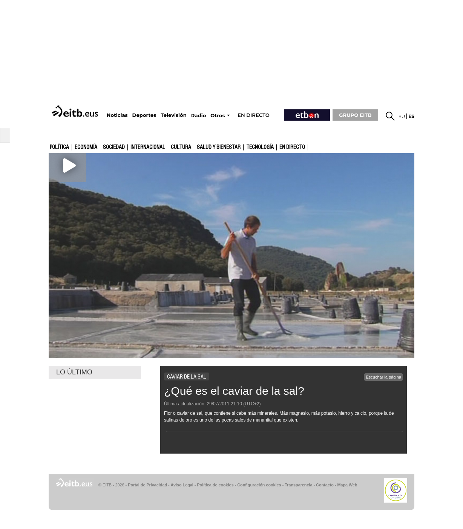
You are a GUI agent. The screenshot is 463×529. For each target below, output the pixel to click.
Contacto (325, 485)
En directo (292, 147)
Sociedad (114, 147)
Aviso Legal (182, 485)
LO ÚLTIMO (74, 372)
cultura (181, 147)
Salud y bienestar (219, 147)
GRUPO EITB (355, 115)
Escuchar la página (383, 377)
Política (59, 147)
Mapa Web (347, 485)
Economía (86, 147)
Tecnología (260, 147)
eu (402, 116)
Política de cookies (215, 485)
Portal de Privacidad (147, 485)
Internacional (147, 147)
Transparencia (298, 485)
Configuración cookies (259, 485)
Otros (217, 115)
